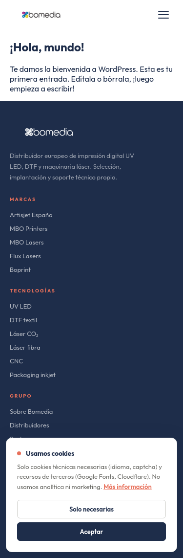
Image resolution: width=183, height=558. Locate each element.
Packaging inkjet (33, 375)
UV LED (21, 306)
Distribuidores (29, 425)
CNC (16, 361)
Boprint (20, 269)
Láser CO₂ (24, 333)
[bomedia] (41, 15)
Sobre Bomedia (31, 411)
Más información (127, 487)
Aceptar (91, 532)
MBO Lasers (27, 242)
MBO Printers (28, 228)
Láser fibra (25, 347)
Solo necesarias (91, 509)
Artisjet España (31, 215)
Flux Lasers (25, 256)
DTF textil (23, 320)
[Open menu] (163, 14)
